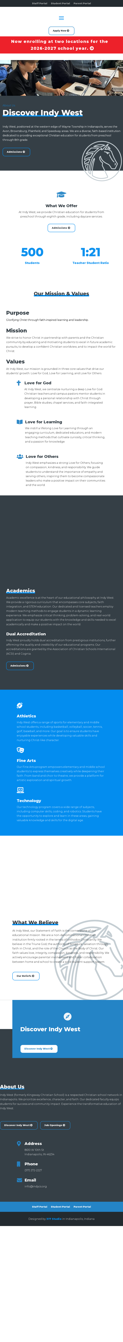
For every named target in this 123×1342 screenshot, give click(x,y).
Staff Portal (39, 3)
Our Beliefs (24, 975)
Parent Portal (82, 3)
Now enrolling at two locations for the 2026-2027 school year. (59, 45)
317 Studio (54, 1218)
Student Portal (60, 3)
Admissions (59, 227)
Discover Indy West (37, 1048)
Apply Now (59, 30)
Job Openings (53, 1125)
